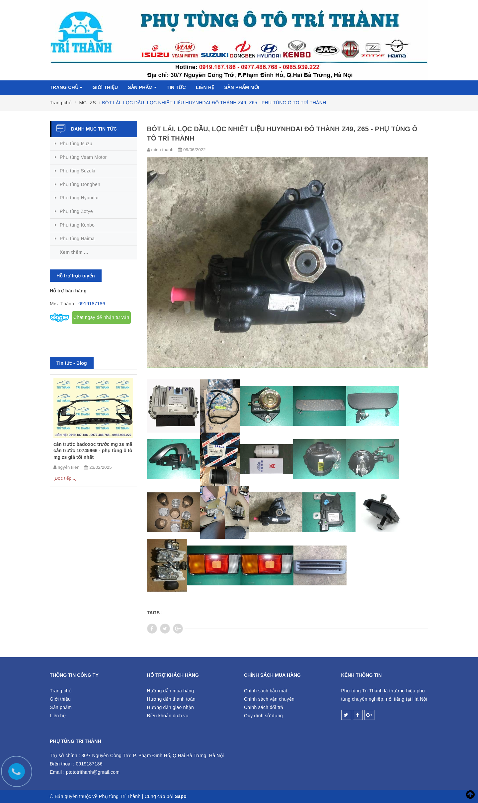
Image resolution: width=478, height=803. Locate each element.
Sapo (181, 796)
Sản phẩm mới (242, 87)
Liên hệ (205, 87)
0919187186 (91, 303)
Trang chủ (66, 87)
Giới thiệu (105, 87)
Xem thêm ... (74, 252)
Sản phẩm (142, 87)
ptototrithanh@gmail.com (93, 772)
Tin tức (176, 87)
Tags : (155, 612)
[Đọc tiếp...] (64, 478)
